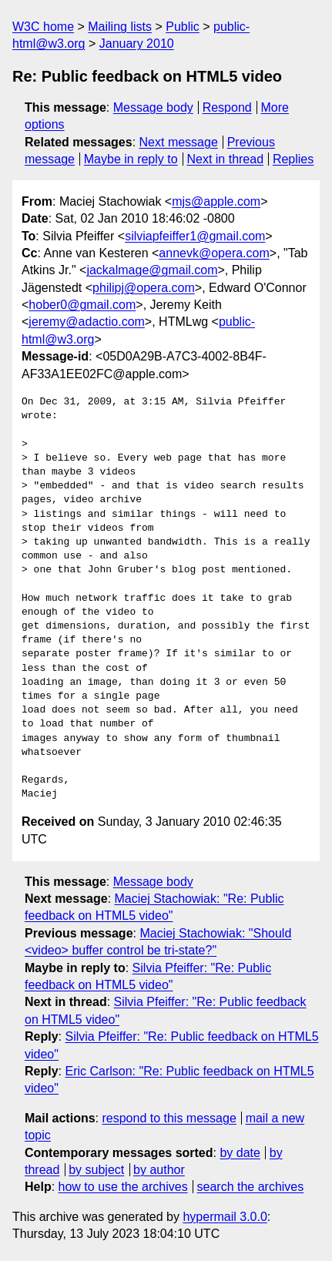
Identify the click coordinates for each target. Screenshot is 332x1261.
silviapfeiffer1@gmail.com (195, 236)
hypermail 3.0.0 (225, 1216)
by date (240, 1152)
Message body (153, 107)
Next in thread (224, 159)
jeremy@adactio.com (87, 321)
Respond (227, 107)
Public (183, 26)
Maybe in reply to (131, 159)
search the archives (250, 1186)
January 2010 (136, 43)
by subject (96, 1169)
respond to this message (169, 1118)
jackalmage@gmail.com (151, 270)
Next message (178, 142)
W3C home (43, 26)
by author (159, 1169)
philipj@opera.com (143, 287)
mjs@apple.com (216, 201)
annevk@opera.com (214, 253)
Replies (293, 159)
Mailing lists (120, 26)
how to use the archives (123, 1186)
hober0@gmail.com (82, 304)
